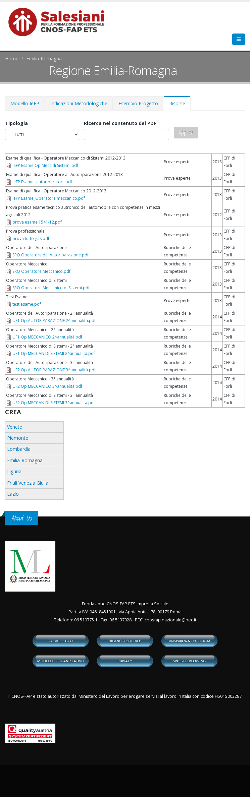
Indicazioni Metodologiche (78, 103)
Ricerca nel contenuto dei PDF (120, 123)
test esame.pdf (26, 304)
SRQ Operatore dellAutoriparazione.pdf (50, 255)
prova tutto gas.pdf (30, 238)
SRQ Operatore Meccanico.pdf (41, 271)
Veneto (14, 427)
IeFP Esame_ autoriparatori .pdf (42, 182)
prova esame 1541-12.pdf (37, 222)
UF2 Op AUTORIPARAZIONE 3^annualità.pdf (54, 370)
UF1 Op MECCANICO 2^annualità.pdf (47, 337)
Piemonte (17, 438)
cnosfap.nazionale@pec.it (170, 620)
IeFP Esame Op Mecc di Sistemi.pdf (45, 165)
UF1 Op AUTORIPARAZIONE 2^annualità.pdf (54, 320)
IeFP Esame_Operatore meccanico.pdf (48, 198)
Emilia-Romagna (44, 58)
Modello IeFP (24, 103)
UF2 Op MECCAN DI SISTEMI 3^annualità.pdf (53, 403)
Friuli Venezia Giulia (27, 483)
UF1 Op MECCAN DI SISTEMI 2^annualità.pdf (53, 353)
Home (11, 58)
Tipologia (16, 123)
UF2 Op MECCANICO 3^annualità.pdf (47, 386)
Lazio (13, 494)
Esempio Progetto (138, 103)
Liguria (14, 471)
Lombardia (19, 449)
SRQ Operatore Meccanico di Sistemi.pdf (51, 288)
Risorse (180, 105)
